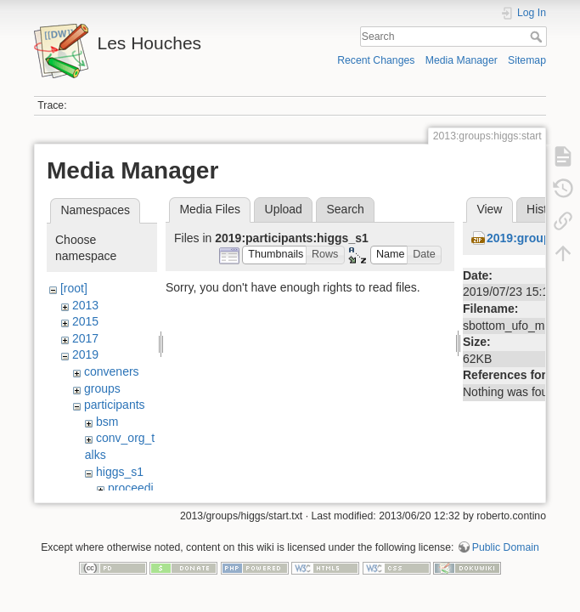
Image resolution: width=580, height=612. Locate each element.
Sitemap (527, 60)
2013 (85, 305)
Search (538, 36)
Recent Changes (375, 60)
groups (102, 388)
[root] (73, 288)
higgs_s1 (120, 472)
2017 (85, 338)
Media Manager (461, 60)
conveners (111, 371)
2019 (85, 354)
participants (114, 404)
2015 (85, 321)
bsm (107, 421)
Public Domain (505, 556)
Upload (283, 209)
